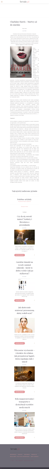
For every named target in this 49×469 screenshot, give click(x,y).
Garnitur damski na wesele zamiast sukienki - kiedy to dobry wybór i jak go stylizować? (24, 268)
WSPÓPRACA (13, 454)
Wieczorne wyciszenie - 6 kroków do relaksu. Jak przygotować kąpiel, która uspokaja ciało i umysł (24, 356)
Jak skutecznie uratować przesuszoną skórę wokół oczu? (24, 310)
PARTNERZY (27, 454)
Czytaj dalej (19, 255)
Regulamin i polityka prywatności (20, 456)
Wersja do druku (24, 206)
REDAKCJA (34, 454)
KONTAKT (20, 454)
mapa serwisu (35, 456)
